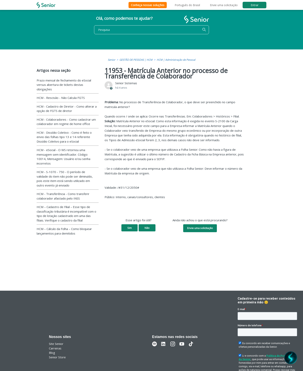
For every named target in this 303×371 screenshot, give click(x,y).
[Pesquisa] (151, 29)
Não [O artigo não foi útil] (147, 228)
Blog (52, 353)
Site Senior (56, 344)
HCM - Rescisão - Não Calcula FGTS (61, 98)
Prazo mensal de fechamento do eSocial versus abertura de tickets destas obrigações (64, 84)
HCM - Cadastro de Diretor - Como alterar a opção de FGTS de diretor (67, 108)
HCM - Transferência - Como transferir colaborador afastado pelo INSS (63, 196)
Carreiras (55, 348)
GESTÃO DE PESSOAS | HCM (135, 60)
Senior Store (57, 357)
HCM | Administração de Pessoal (176, 60)
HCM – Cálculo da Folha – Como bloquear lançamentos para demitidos (64, 231)
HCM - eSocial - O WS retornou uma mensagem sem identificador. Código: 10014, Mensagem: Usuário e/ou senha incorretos (63, 156)
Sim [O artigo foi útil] (129, 228)
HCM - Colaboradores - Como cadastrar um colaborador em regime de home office (66, 121)
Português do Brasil (187, 5)
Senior (111, 60)
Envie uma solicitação (224, 5)
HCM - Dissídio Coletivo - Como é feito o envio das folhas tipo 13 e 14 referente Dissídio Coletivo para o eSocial (64, 137)
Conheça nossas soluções (147, 5)
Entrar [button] (254, 5)
